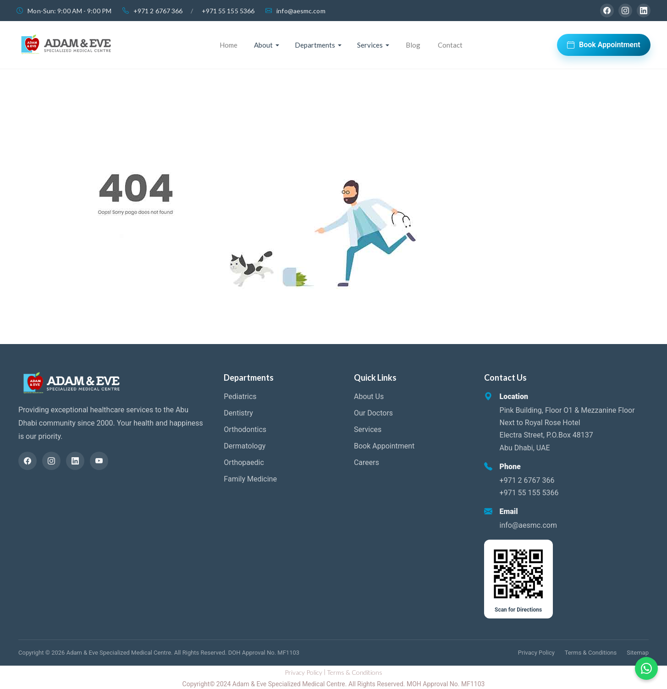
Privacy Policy (536, 652)
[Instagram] (625, 10)
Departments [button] (315, 45)
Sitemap (638, 652)
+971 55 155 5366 (228, 11)
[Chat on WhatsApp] (646, 668)
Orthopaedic (244, 462)
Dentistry (238, 413)
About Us (369, 396)
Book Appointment (603, 44)
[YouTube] (99, 461)
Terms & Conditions (591, 652)
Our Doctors (373, 413)
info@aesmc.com (300, 11)
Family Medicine (250, 479)
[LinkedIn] (643, 10)
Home (228, 45)
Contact (450, 45)
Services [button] (370, 45)
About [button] (263, 45)
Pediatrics (240, 396)
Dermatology (244, 446)
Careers (366, 462)
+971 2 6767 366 (158, 11)
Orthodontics (245, 429)
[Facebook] (607, 10)
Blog (413, 45)
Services (367, 429)
